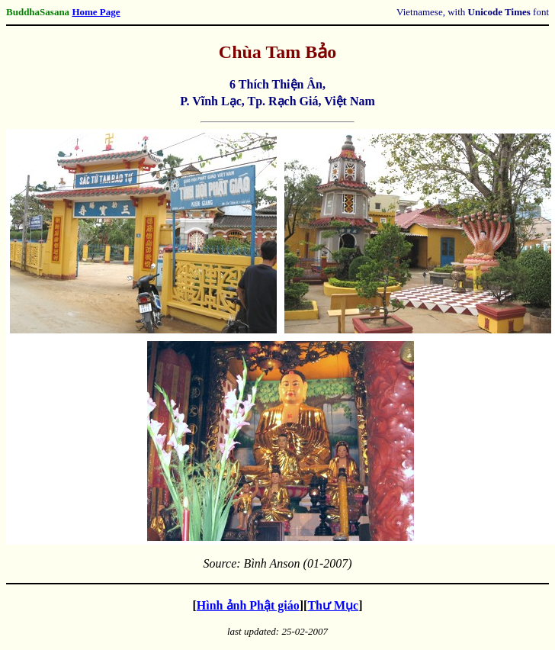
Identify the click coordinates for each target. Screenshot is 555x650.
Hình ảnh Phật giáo (248, 605)
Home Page (96, 12)
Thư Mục (332, 605)
